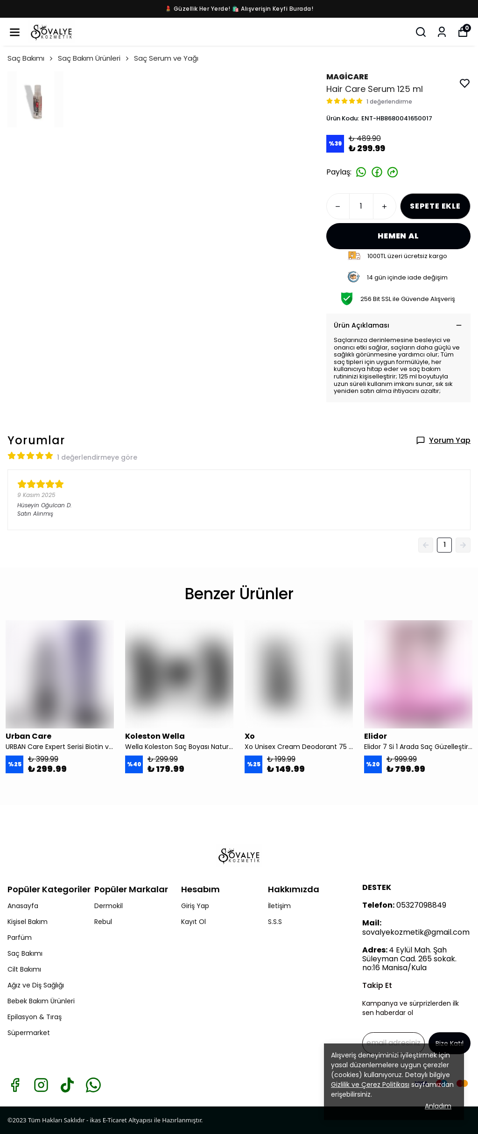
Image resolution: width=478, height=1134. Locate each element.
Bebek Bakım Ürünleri (41, 1001)
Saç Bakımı (30, 58)
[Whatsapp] (93, 1085)
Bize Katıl (450, 1043)
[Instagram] (41, 1085)
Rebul (103, 921)
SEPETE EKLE (435, 206)
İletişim (279, 905)
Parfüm (19, 937)
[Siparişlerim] (442, 32)
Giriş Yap (195, 905)
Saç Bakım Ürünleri (94, 58)
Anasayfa (22, 905)
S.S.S (275, 921)
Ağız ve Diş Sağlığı (35, 985)
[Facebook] (14, 1085)
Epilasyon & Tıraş (34, 1017)
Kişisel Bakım (27, 921)
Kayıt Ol (193, 921)
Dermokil (108, 905)
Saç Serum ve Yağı (166, 58)
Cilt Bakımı (24, 969)
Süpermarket (28, 1032)
